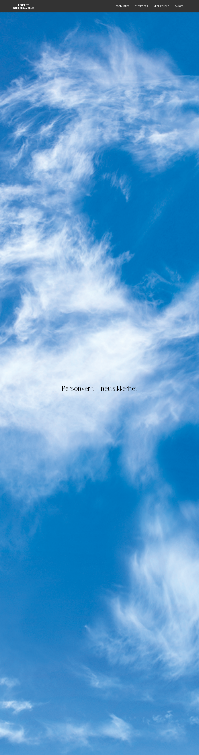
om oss (179, 6)
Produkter (122, 6)
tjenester (141, 6)
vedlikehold (161, 6)
